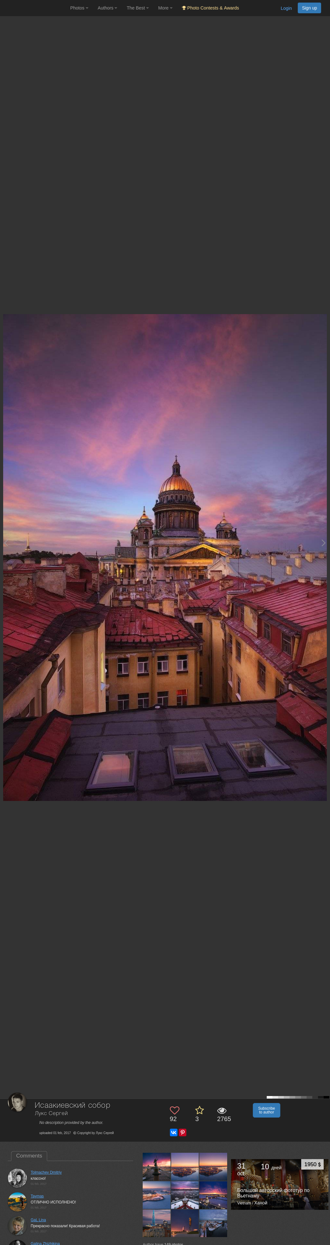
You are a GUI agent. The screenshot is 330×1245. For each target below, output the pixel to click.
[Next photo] (323, 543)
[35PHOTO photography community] (34, 8)
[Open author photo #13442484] (185, 1195)
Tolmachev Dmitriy (46, 1172)
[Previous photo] (6, 543)
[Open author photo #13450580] (213, 1166)
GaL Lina (38, 1220)
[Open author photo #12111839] (213, 1223)
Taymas (37, 1196)
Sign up (309, 8)
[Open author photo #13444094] (157, 1195)
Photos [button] (79, 8)
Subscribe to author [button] (266, 1110)
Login (286, 8)
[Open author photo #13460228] (185, 1166)
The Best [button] (138, 8)
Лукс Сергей (51, 1113)
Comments (29, 1156)
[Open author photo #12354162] (185, 1223)
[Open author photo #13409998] (213, 1195)
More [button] (165, 8)
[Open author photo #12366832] (157, 1223)
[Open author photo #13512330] (157, 1166)
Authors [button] (107, 8)
